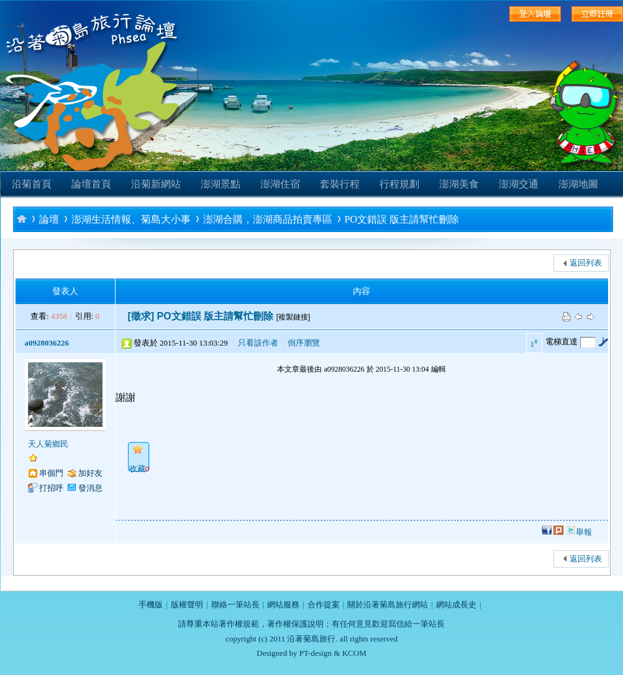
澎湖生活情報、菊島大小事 (131, 219)
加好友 (90, 473)
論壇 (49, 219)
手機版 (151, 604)
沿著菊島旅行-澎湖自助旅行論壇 (22, 219)
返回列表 (586, 262)
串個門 (51, 473)
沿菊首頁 (32, 184)
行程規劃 (399, 184)
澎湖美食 (459, 184)
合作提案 (323, 604)
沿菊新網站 (156, 184)
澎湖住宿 (280, 184)
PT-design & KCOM (332, 653)
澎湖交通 (519, 184)
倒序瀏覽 (304, 342)
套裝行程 (340, 184)
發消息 (90, 488)
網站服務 (283, 604)
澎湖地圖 (578, 184)
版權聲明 (187, 604)
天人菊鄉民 (48, 444)
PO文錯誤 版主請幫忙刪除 (402, 219)
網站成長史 (456, 604)
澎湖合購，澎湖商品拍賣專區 (267, 219)
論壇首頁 (91, 184)
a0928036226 (47, 342)
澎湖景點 (220, 184)
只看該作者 (258, 342)
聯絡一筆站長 (235, 604)
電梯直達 (561, 341)
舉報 (584, 532)
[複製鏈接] (293, 317)
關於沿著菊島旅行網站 (387, 604)
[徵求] (141, 316)
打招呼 (51, 488)
